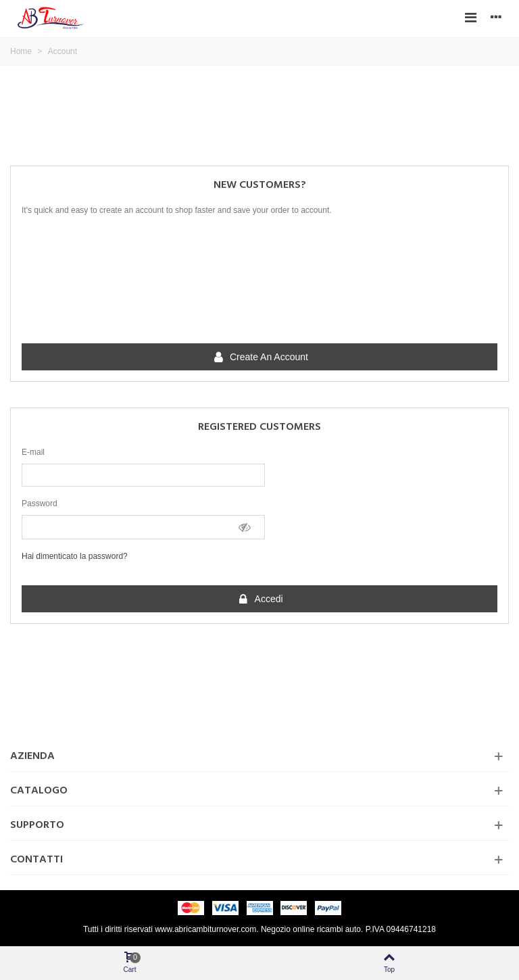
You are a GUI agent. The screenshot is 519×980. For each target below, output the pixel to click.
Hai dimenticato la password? (75, 556)
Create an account (260, 357)
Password (39, 503)
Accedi (259, 599)
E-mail (33, 452)
